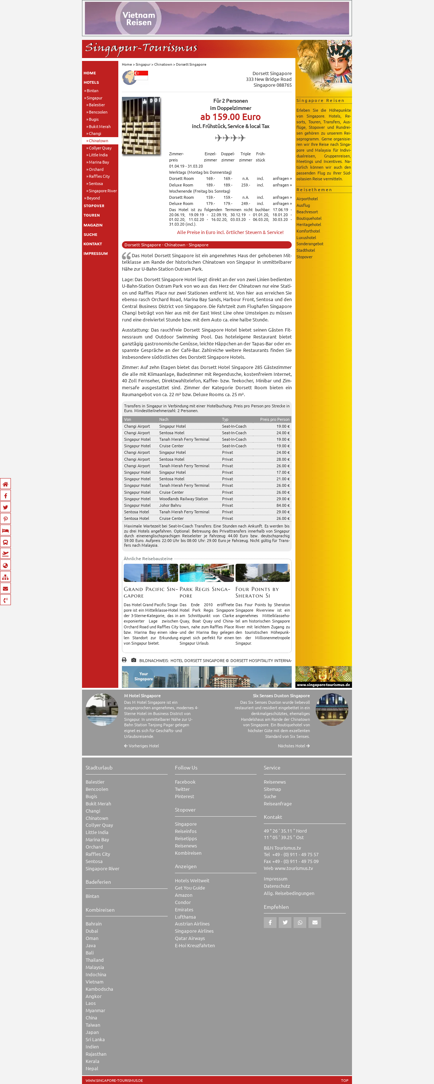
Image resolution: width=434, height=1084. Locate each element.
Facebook (185, 782)
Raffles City (99, 176)
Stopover (304, 256)
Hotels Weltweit (192, 880)
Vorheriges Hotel (141, 745)
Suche (270, 796)
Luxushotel (306, 237)
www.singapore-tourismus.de (114, 1080)
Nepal (92, 1068)
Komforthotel (308, 231)
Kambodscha (99, 989)
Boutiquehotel (309, 218)
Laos (91, 1003)
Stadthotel (305, 250)
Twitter (182, 789)
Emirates (184, 909)
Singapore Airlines (194, 931)
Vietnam (94, 981)
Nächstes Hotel (294, 745)
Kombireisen (188, 853)
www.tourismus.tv (294, 868)
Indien (92, 1046)
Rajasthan (96, 1054)
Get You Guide (190, 887)
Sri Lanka (95, 1039)
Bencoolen (98, 112)
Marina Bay (99, 162)
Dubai (92, 931)
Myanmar (95, 1010)
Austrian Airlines (192, 923)
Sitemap (272, 789)
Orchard (96, 169)
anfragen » (282, 178)
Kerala (92, 1061)
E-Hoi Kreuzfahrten (195, 945)
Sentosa (96, 183)
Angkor (94, 996)
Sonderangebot (309, 243)
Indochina (96, 974)
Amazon (183, 895)
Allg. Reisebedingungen (289, 893)
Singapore (186, 824)
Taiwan (93, 1025)
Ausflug (303, 205)
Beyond (93, 198)
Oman (92, 938)
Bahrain (94, 923)
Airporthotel (307, 198)
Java (91, 945)
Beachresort (307, 211)
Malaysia (95, 967)
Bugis (94, 119)
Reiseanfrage (278, 803)
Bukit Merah (100, 126)
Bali (90, 952)
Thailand (95, 960)
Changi (95, 133)
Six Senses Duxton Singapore (281, 695)
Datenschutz (277, 886)
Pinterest (184, 796)
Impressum (275, 878)
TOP (344, 1080)
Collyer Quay (100, 148)
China (91, 1017)
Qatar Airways (190, 938)
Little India (98, 154)
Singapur (94, 97)
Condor (183, 902)
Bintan (92, 90)
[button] (270, 922)
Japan (92, 1032)
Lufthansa (185, 916)
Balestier (97, 104)
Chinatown (98, 140)
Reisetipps (186, 838)
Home (127, 64)
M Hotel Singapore (142, 695)
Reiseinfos (186, 831)
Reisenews (186, 845)
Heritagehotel (308, 224)
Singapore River (103, 190)
